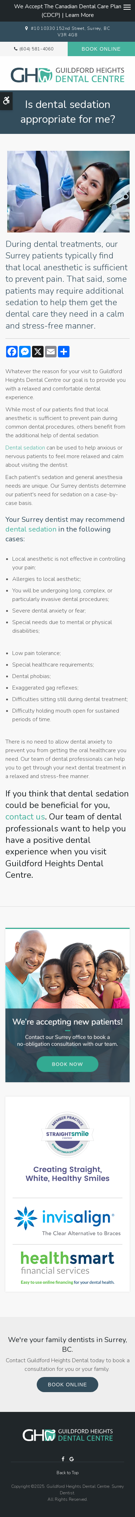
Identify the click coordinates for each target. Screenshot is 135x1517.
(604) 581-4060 (36, 49)
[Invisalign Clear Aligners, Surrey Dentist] (67, 1220)
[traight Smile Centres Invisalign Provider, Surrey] (67, 1147)
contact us (25, 816)
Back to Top (67, 1473)
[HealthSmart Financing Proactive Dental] (67, 1268)
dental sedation (31, 529)
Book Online (101, 49)
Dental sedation (25, 448)
